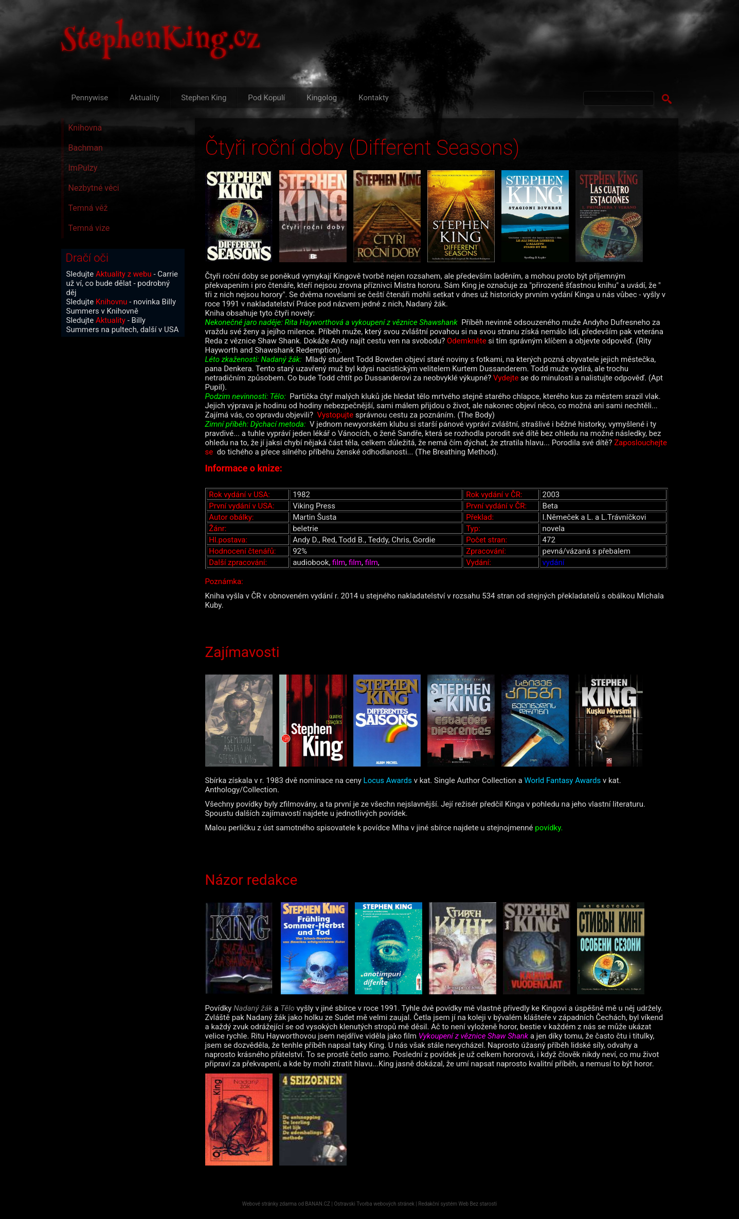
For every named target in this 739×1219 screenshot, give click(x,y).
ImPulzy (83, 168)
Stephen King (203, 97)
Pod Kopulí (266, 97)
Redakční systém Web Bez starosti (457, 1204)
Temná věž (88, 208)
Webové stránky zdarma (269, 1204)
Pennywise (90, 97)
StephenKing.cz (161, 41)
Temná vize (89, 228)
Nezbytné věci (93, 188)
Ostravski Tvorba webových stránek (374, 1204)
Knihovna (85, 128)
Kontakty (373, 97)
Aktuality (144, 97)
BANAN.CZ (317, 1204)
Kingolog (322, 97)
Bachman (85, 148)
